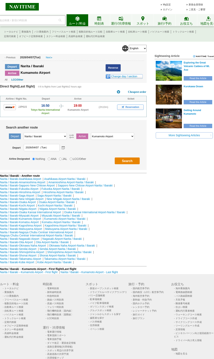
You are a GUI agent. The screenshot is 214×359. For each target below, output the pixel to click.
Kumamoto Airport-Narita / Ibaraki (64, 218)
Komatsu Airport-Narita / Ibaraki (61, 222)
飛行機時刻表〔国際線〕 (60, 314)
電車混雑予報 (54, 339)
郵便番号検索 (183, 303)
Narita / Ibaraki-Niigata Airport (18, 208)
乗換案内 (26, 31)
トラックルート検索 (183, 31)
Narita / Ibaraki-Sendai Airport (18, 249)
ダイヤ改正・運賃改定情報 (61, 343)
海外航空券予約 (141, 296)
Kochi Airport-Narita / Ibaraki (55, 205)
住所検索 (94, 325)
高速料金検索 (75, 36)
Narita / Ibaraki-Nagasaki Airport (19, 238)
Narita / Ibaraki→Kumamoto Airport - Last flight (89, 272)
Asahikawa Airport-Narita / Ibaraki (64, 178)
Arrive (12, 73)
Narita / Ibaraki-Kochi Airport (17, 205)
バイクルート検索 (159, 31)
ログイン (167, 9)
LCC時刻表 (53, 318)
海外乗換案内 (183, 288)
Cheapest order (137, 91)
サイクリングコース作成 (189, 322)
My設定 (167, 4)
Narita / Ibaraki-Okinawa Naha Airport (23, 245)
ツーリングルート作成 (187, 325)
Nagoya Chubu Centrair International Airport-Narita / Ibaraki (36, 235)
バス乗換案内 (41, 31)
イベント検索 (97, 329)
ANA (54, 158)
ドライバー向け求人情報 (189, 340)
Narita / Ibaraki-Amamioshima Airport (22, 182)
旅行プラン (139, 318)
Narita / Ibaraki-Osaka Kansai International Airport (30, 212)
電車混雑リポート (56, 335)
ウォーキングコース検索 (189, 314)
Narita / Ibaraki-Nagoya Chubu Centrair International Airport (36, 232)
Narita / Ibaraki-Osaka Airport (18, 202)
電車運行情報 (54, 331)
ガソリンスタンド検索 (102, 306)
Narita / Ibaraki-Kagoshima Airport (21, 225)
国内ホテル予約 (141, 303)
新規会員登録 (196, 4)
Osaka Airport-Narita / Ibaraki (57, 202)
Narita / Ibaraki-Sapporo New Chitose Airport (27, 185)
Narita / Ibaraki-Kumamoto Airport (20, 218)
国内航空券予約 (141, 288)
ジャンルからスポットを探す (105, 314)
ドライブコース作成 (186, 318)
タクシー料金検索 (55, 36)
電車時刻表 (53, 288)
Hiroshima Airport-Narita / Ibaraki (63, 192)
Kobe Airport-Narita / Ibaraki (54, 262)
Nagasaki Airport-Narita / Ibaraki (62, 238)
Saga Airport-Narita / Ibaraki (54, 195)
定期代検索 (10, 36)
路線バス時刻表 (55, 299)
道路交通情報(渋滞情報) (60, 346)
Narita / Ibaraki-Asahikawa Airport (20, 178)
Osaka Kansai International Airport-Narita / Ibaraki (94, 212)
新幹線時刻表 (54, 292)
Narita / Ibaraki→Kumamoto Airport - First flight (28, 272)
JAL (64, 158)
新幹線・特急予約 (142, 299)
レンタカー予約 (141, 307)
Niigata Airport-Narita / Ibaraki (57, 208)
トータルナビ (11, 31)
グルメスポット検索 (100, 310)
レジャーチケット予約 (145, 310)
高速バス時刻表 (55, 303)
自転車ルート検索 (137, 31)
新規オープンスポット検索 (104, 288)
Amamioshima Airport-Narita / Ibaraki (71, 182)
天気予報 (180, 299)
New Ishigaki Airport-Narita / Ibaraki (68, 199)
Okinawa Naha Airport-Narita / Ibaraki (72, 245)
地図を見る (181, 353)
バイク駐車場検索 (99, 303)
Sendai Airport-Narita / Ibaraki (57, 249)
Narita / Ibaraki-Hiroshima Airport (20, 192)
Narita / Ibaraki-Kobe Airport (17, 262)
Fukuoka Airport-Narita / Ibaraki (60, 188)
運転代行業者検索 (185, 310)
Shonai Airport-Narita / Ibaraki (57, 255)
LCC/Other (17, 79)
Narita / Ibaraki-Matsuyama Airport (21, 228)
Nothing (40, 158)
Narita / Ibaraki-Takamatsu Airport (20, 258)
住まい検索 (181, 307)
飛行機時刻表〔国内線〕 (60, 310)
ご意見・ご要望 (197, 9)
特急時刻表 (53, 296)
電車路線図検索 (184, 292)
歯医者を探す (97, 318)
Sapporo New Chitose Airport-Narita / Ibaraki (85, 185)
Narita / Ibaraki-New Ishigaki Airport (21, 199)
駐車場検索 (96, 299)
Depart (12, 66)
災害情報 (180, 329)
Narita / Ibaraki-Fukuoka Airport (19, 188)
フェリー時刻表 (55, 307)
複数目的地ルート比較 (90, 31)
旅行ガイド (139, 314)
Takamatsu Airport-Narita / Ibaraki (64, 258)
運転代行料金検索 (95, 36)
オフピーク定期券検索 (31, 36)
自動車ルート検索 (115, 31)
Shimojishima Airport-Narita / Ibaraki (69, 252)
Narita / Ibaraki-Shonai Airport (18, 255)
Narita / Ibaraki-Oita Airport (16, 242)
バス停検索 (96, 321)
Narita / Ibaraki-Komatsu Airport (19, 222)
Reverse (113, 67)
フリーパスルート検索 (63, 31)
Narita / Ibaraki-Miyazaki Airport (19, 215)
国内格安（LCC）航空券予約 (148, 292)
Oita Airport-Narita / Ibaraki (52, 242)
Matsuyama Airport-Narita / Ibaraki (66, 228)
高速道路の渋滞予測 (58, 354)
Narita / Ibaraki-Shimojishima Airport (22, 252)
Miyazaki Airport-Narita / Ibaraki (61, 215)
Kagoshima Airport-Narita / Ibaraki (65, 225)
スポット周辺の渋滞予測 (60, 350)
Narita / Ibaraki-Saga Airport (17, 195)
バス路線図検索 (184, 296)
